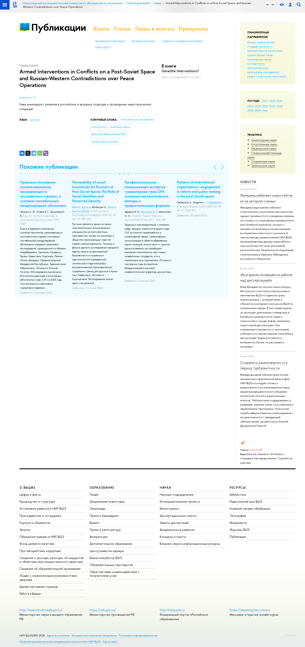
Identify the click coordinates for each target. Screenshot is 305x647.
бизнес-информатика (260, 42)
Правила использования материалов (182, 41)
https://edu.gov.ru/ (103, 610)
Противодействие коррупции (40, 551)
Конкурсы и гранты (173, 537)
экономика (279, 76)
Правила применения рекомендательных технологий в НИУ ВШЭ (60, 641)
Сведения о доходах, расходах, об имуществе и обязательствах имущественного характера (51, 560)
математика (254, 72)
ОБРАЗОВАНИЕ (102, 488)
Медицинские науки (263, 148)
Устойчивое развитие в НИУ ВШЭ (42, 508)
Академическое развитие (177, 530)
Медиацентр (238, 523)
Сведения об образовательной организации (49, 569)
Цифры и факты (30, 494)
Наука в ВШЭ (102, 47)
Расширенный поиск (143, 41)
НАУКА (165, 488)
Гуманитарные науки (264, 140)
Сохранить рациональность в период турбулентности (263, 365)
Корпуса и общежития (34, 523)
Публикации (58, 27)
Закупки (24, 530)
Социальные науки (263, 161)
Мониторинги (169, 508)
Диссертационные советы (178, 516)
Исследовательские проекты (180, 501)
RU (267, 4)
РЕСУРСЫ (238, 488)
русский (34, 119)
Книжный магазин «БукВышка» (250, 508)
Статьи (122, 28)
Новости (248, 182)
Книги (101, 28)
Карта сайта (110, 641)
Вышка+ (95, 523)
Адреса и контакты (58, 635)
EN (273, 4)
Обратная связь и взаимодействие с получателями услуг (114, 574)
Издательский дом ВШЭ (246, 501)
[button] (115, 174)
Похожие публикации (48, 166)
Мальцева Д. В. (149, 212)
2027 (265, 101)
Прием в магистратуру (105, 530)
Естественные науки (264, 144)
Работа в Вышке (30, 594)
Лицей (94, 494)
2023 (258, 106)
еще (265, 110)
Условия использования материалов (94, 635)
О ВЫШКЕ (27, 488)
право (251, 76)
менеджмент (271, 72)
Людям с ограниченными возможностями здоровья (48, 577)
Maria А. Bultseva (81, 207)
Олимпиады (97, 508)
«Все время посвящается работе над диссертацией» (266, 277)
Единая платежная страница (38, 587)
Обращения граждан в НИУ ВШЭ (41, 537)
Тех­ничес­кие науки (263, 165)
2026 (272, 101)
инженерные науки (259, 59)
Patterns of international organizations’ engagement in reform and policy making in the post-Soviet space (198, 189)
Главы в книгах (154, 28)
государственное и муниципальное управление (265, 48)
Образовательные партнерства (111, 565)
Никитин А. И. (27, 97)
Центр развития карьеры (107, 551)
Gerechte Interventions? (180, 71)
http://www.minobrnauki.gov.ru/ (40, 610)
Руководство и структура (37, 501)
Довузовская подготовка (107, 501)
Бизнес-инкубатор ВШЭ (106, 558)
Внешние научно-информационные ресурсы (190, 544)
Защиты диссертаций (174, 523)
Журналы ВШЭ (240, 530)
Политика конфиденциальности (138, 635)
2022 (265, 106)
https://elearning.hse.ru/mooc (250, 610)
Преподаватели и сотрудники (40, 516)
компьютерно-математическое (258, 66)
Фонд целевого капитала (36, 544)
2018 (258, 110)
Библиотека (238, 494)
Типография (238, 516)
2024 (250, 106)
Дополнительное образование (111, 544)
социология (263, 76)
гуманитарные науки (260, 55)
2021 (272, 106)
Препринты (193, 28)
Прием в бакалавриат (104, 516)
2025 (279, 101)
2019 (250, 110)
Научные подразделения (176, 494)
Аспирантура (98, 537)
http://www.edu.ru (172, 610)
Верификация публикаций (110, 41)
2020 (279, 106)
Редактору (290, 634)
